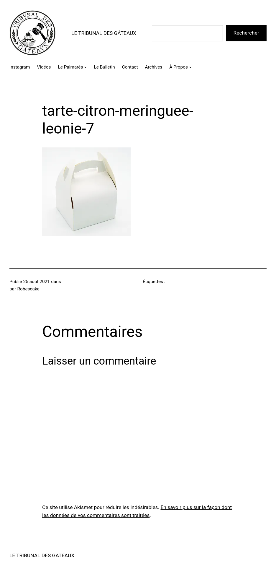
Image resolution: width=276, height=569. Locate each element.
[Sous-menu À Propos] (190, 67)
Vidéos (44, 67)
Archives (153, 67)
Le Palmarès (70, 67)
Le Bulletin (104, 67)
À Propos (178, 67)
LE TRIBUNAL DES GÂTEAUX (103, 33)
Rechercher (246, 33)
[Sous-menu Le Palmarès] (85, 67)
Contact (130, 67)
